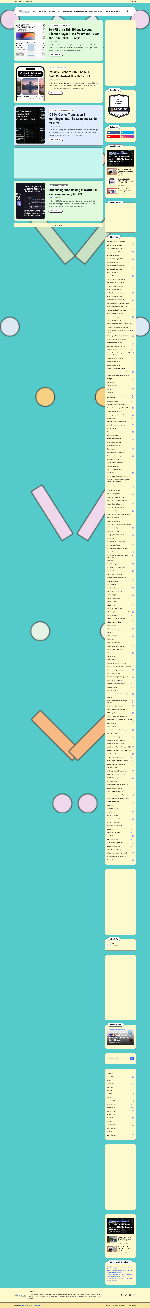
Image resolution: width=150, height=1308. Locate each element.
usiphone (120, 805)
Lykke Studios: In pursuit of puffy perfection (120, 1274)
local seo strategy (120, 687)
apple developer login (120, 317)
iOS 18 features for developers (120, 542)
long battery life (120, 690)
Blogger (22, 1305)
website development (120, 846)
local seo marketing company (120, 684)
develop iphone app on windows (120, 415)
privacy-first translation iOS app (120, 730)
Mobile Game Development (120, 706)
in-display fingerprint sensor (120, 535)
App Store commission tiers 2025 (120, 307)
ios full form (120, 561)
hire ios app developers (120, 470)
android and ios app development (120, 279)
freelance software (120, 449)
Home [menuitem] (34, 11)
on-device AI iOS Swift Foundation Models (120, 720)
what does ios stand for (120, 850)
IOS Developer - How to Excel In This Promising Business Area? (124, 1239)
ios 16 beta (120, 538)
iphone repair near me (120, 643)
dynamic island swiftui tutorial (120, 425)
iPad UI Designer (120, 595)
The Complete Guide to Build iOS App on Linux (124, 190)
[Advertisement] (58, 163)
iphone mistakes (120, 636)
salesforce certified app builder (120, 740)
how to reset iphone (120, 518)
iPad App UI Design (120, 581)
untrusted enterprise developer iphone (120, 798)
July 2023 (120, 1084)
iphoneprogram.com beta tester (120, 663)
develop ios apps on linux (120, 411)
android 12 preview (120, 272)
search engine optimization (120, 757)
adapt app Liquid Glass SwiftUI (120, 242)
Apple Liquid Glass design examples (120, 336)
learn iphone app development (120, 670)
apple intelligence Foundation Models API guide (120, 331)
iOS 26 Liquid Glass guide (120, 545)
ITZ (113, 944)
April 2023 (120, 1094)
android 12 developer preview (120, 266)
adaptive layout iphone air (120, 245)
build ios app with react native (120, 369)
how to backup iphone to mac (120, 497)
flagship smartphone (120, 435)
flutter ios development (120, 439)
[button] (127, 11)
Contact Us (29, 1)
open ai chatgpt (120, 723)
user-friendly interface (120, 802)
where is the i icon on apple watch (120, 853)
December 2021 (120, 1104)
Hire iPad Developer (120, 473)
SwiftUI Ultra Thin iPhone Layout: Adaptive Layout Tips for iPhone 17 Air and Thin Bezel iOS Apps (74, 34)
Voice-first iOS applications (120, 826)
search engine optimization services (120, 761)
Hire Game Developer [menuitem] (95, 11)
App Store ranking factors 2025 (120, 310)
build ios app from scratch (120, 358)
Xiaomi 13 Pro (120, 860)
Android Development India (120, 296)
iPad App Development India (120, 574)
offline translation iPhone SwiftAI (120, 716)
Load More (58, 225)
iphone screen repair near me (120, 646)
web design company (120, 833)
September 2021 (120, 1111)
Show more (115, 945)
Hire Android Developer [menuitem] (112, 11)
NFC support (120, 713)
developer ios (120, 418)
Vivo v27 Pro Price (120, 815)
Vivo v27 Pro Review (120, 822)
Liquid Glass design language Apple (120, 677)
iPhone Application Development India (120, 612)
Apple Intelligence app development (120, 327)
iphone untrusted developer (120, 653)
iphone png (120, 639)
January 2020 (120, 1125)
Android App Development (120, 286)
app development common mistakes (120, 303)
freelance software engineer (120, 456)
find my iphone (120, 432)
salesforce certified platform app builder (120, 747)
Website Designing (120, 839)
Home (15, 1)
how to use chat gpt (120, 528)
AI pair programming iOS (120, 255)
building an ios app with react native (120, 372)
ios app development (120, 552)
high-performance (120, 466)
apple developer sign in (120, 320)
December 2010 (120, 1135)
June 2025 (120, 1077)
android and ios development (120, 283)
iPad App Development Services (120, 578)
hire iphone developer (120, 487)
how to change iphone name (120, 504)
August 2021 (120, 1115)
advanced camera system (120, 249)
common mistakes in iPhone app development (120, 397)
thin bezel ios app (120, 781)
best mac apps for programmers (120, 339)
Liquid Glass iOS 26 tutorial (120, 680)
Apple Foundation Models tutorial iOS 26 (120, 324)
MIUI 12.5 (120, 697)
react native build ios (120, 733)
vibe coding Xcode (120, 809)
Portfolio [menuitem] (52, 11)
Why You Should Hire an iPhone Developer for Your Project (125, 171)
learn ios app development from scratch (120, 667)
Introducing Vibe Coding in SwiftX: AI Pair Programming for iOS (73, 192)
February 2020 (120, 1121)
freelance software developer (120, 452)
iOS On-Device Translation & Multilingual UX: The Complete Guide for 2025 (73, 119)
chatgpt (120, 389)
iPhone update (120, 656)
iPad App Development (120, 571)
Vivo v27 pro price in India (120, 819)
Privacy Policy (132, 1305)
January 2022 (120, 1101)
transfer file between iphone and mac (120, 785)
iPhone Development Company (120, 619)
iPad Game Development (120, 591)
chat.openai (120, 382)
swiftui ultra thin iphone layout (120, 774)
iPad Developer (120, 585)
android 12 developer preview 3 (120, 269)
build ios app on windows (120, 365)
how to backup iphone (120, 494)
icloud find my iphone (120, 531)
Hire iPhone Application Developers (120, 476)
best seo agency (120, 350)
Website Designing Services (120, 843)
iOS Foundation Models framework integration (120, 556)
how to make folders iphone (120, 511)
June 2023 (120, 1087)
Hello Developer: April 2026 (115, 1276)
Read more (54, 55)
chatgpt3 (120, 393)
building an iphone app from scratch (120, 375)
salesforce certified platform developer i (120, 751)
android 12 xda (120, 276)
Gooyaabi (37, 1305)
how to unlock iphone (120, 521)
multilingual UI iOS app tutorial (120, 710)
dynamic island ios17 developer (120, 422)
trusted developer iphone (120, 788)
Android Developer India (120, 290)
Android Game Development (120, 300)
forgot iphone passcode (120, 442)
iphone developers (120, 615)
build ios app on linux (120, 362)
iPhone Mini (120, 632)
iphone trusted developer (120, 649)
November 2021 (120, 1108)
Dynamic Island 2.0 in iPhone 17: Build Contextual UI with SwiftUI (70, 74)
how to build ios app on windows (120, 501)
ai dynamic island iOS (120, 252)
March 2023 (120, 1097)
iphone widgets (120, 660)
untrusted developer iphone (120, 792)
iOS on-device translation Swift (120, 567)
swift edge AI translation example (120, 771)
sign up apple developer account (120, 764)
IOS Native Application (120, 564)
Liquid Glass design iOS (120, 673)
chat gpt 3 (120, 379)
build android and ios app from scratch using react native (120, 354)
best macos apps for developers (120, 346)
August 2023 (120, 1080)
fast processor (120, 429)
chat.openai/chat (120, 386)
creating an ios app (120, 401)
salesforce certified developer (120, 744)
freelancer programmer (120, 459)
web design (120, 829)
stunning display (120, 768)
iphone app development (120, 608)
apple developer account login (120, 313)
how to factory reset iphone (120, 507)
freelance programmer (120, 446)
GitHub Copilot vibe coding (120, 463)
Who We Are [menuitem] (42, 11)
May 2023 (120, 1091)
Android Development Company (120, 293)
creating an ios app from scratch (120, 405)
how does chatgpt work (120, 490)
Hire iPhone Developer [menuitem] (65, 11)
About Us (21, 1)
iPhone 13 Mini (120, 602)
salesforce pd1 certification (120, 754)
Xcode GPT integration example (120, 856)
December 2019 (120, 1128)
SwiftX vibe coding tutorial (120, 778)
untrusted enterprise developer (120, 795)
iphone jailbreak (120, 626)
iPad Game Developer (120, 588)
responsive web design (120, 737)
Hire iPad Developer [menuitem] (80, 11)
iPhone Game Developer (120, 622)
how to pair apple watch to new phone (120, 514)
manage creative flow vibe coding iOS (120, 694)
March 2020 (120, 1118)
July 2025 (120, 1074)
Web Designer (120, 836)
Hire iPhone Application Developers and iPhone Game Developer (120, 482)
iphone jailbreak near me (120, 629)
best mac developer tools (120, 343)
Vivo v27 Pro (120, 812)
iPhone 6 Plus (120, 605)
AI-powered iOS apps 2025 (120, 259)
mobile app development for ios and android (120, 702)
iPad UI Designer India (120, 598)
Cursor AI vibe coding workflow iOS (120, 408)
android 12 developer (120, 262)
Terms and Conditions (118, 1305)
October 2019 (120, 1132)
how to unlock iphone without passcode (120, 525)
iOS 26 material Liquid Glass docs (120, 548)
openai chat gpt (120, 727)
